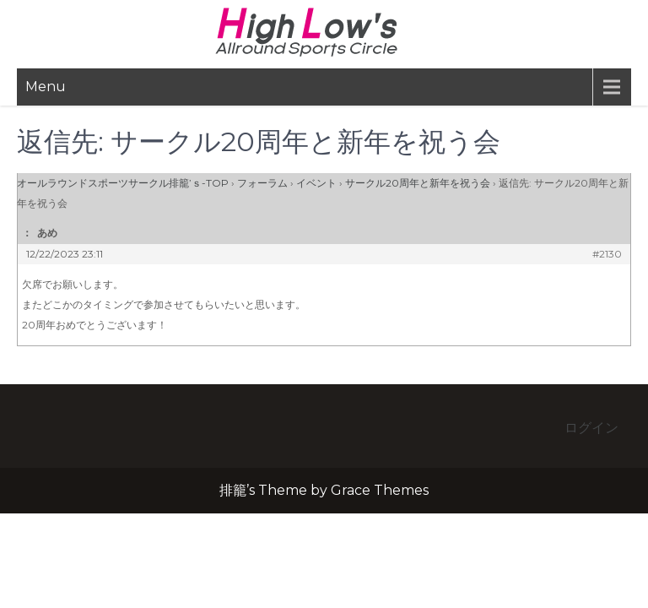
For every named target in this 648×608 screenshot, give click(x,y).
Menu (45, 87)
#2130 (607, 253)
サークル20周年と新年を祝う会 (417, 182)
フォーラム (262, 182)
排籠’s (324, 32)
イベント (316, 182)
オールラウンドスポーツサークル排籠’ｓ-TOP (123, 182)
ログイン (591, 428)
